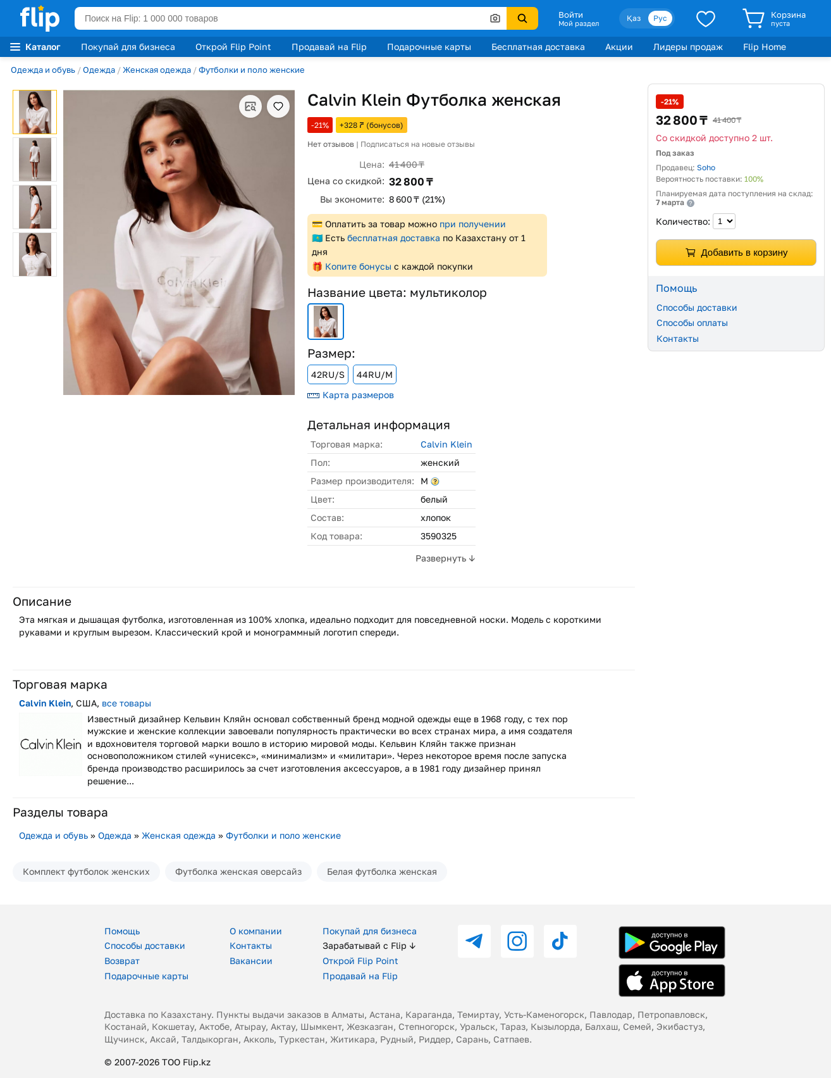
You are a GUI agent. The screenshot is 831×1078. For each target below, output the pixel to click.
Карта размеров (350, 394)
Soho (706, 167)
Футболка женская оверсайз (238, 871)
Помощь (122, 930)
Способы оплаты (692, 322)
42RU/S (328, 374)
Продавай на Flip (329, 46)
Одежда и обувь (43, 70)
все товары (126, 703)
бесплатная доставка (393, 237)
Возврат (122, 960)
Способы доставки (696, 307)
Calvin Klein (446, 444)
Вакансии (251, 960)
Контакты (677, 338)
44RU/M (375, 374)
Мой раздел (578, 23)
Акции (619, 46)
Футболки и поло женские (252, 70)
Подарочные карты (429, 46)
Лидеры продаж (688, 46)
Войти (570, 14)
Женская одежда (157, 70)
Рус (660, 18)
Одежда (99, 70)
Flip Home (764, 46)
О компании (256, 930)
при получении (473, 223)
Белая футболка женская (382, 871)
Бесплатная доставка (538, 46)
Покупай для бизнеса (128, 46)
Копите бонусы (358, 266)
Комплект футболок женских (86, 871)
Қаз (634, 18)
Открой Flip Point (233, 46)
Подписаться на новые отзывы (417, 144)
